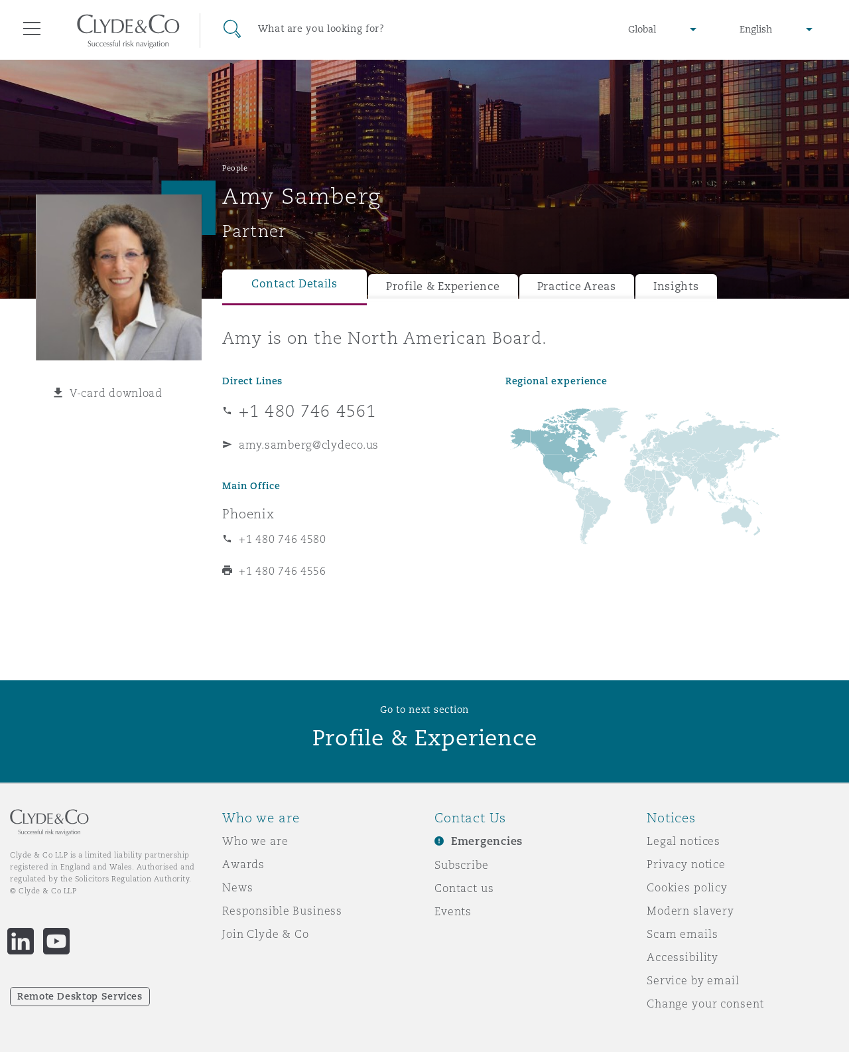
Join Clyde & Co (265, 933)
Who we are (255, 841)
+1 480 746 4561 (307, 410)
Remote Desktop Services (80, 996)
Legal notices (683, 841)
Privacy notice (686, 864)
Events (453, 911)
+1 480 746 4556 (282, 570)
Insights (676, 286)
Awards (243, 864)
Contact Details (294, 284)
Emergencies (487, 841)
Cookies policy (687, 887)
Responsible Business (282, 910)
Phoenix (248, 514)
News (237, 887)
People (234, 168)
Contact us (464, 888)
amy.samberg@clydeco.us (309, 444)
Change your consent (705, 1003)
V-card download (116, 393)
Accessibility (682, 957)
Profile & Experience (443, 286)
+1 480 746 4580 (282, 539)
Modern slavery (690, 910)
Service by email (693, 980)
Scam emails (682, 933)
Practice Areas (576, 286)
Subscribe (461, 864)
